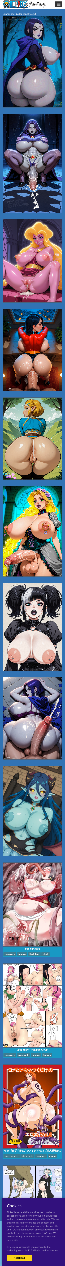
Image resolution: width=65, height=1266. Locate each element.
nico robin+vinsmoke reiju (33, 1049)
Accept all (19, 1257)
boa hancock (32, 948)
